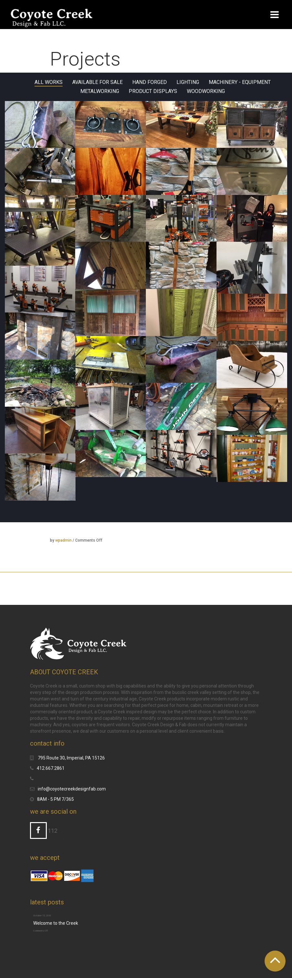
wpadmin (63, 540)
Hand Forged (149, 82)
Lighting (187, 82)
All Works (49, 82)
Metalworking (99, 91)
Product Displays (153, 91)
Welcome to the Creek (55, 923)
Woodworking (206, 91)
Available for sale (97, 82)
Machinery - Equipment (240, 82)
